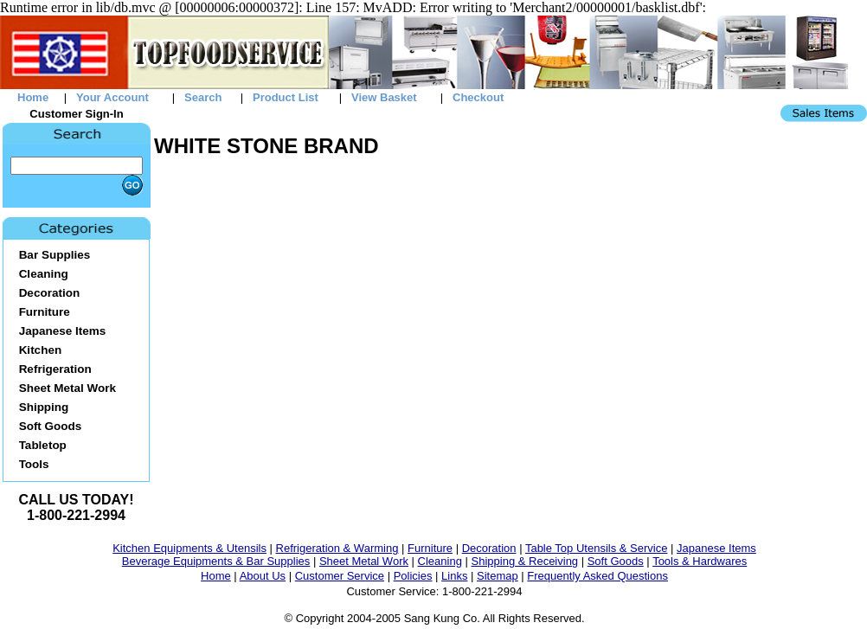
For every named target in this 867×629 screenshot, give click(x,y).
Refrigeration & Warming (337, 548)
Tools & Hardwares (699, 561)
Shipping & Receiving (525, 561)
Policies (413, 575)
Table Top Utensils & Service (596, 548)
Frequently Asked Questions (597, 575)
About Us (263, 575)
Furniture (430, 548)
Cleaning (440, 561)
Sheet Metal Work (363, 561)
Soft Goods (616, 561)
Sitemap (497, 575)
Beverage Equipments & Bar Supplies (216, 561)
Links (454, 575)
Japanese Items (716, 548)
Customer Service (339, 575)
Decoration (489, 548)
